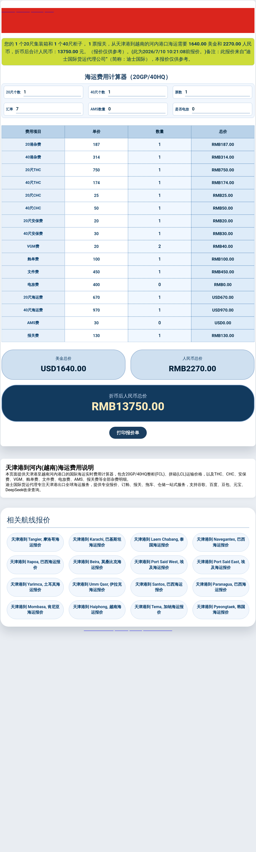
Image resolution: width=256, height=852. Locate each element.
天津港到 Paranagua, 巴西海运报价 (221, 587)
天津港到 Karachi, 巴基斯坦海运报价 (97, 542)
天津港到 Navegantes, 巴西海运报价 (221, 542)
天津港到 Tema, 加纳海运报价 (159, 609)
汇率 (9, 109)
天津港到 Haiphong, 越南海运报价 (97, 609)
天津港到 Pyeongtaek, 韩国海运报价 (221, 609)
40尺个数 (97, 92)
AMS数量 (97, 109)
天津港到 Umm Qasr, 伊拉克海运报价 (97, 587)
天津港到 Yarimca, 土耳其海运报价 (35, 587)
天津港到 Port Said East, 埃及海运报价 (221, 564)
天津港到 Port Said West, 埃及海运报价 (159, 564)
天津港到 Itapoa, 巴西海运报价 (35, 564)
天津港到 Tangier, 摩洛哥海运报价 (35, 542)
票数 (178, 92)
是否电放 (182, 109)
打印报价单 (128, 432)
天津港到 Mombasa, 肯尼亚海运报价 (35, 609)
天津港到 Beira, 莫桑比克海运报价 (97, 564)
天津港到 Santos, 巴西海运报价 (158, 587)
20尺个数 (13, 92)
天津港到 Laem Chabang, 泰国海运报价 (159, 542)
